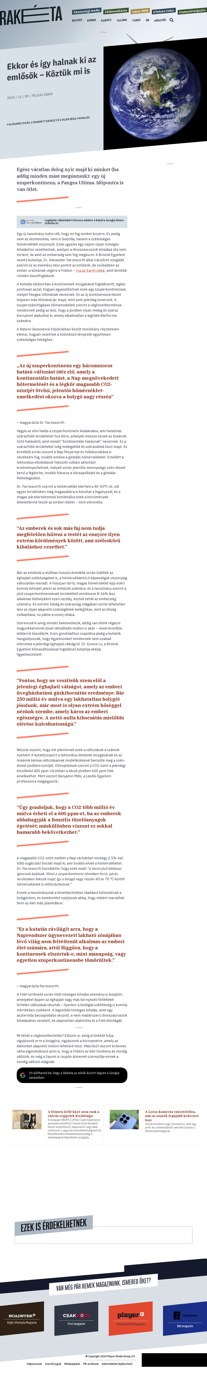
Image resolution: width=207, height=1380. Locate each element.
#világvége (68, 119)
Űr (147, 20)
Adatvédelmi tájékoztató (117, 1364)
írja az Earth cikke (90, 270)
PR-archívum (91, 1364)
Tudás (136, 20)
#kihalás (83, 118)
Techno (122, 20)
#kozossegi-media (87, 11)
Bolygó (77, 20)
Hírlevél (160, 20)
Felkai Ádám (42, 95)
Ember (91, 20)
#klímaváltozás (18, 123)
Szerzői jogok (53, 1364)
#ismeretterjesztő (45, 121)
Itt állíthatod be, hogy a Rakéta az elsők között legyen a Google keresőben (74, 1075)
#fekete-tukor (163, 11)
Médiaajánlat (72, 1364)
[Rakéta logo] (31, 24)
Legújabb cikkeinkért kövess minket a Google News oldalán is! (84, 222)
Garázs (106, 20)
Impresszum (34, 1364)
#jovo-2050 (140, 11)
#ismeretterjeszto (192, 11)
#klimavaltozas (116, 11)
